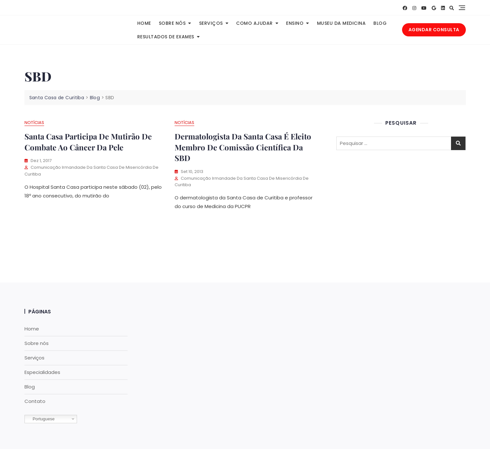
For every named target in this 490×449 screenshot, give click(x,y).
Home (144, 23)
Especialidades (42, 372)
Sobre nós (172, 23)
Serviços (211, 23)
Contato (34, 401)
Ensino (294, 23)
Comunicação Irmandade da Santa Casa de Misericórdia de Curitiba (91, 170)
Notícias (34, 122)
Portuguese (40, 419)
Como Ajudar (254, 23)
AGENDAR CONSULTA (433, 29)
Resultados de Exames (165, 36)
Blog (380, 23)
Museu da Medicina (341, 23)
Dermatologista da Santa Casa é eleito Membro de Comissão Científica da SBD (243, 147)
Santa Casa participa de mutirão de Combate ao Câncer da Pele (88, 141)
